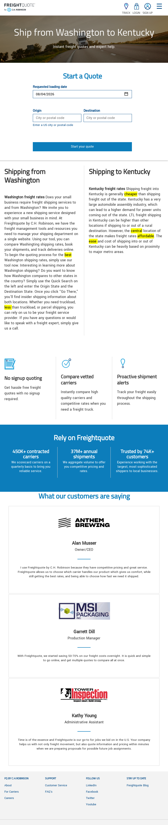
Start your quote (82, 146)
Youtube (91, 804)
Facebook (92, 792)
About (8, 785)
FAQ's (48, 792)
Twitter (90, 798)
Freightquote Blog (138, 785)
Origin (37, 111)
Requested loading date (50, 87)
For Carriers (11, 792)
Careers (9, 798)
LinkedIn (91, 785)
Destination (92, 111)
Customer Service (56, 785)
